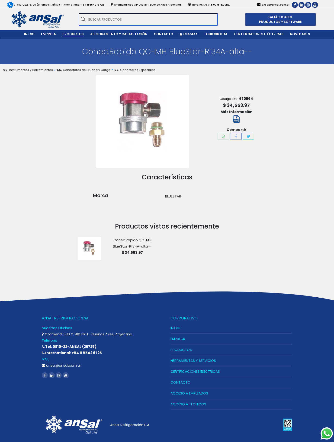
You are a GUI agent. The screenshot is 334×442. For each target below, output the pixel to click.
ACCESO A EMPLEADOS (189, 393)
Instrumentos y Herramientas (31, 70)
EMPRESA (177, 338)
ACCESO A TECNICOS (188, 404)
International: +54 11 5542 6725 (72, 352)
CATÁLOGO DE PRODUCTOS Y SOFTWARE (280, 19)
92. (116, 70)
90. (5, 70)
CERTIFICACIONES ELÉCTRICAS (195, 371)
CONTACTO (180, 382)
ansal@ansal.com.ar (61, 365)
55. (59, 70)
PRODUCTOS (181, 349)
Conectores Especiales (137, 70)
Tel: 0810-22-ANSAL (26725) (69, 346)
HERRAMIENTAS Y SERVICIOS (193, 360)
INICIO (175, 327)
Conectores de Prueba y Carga (86, 70)
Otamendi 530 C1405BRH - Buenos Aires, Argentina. (87, 334)
